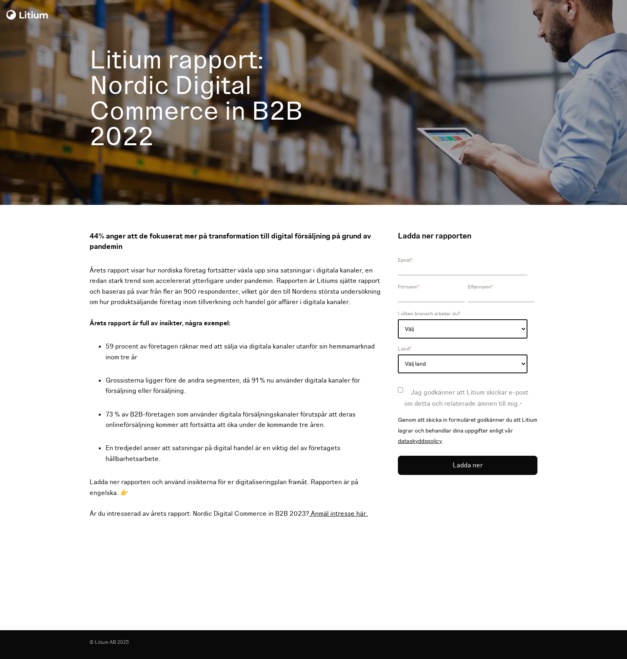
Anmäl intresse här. (338, 513)
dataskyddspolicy (420, 441)
